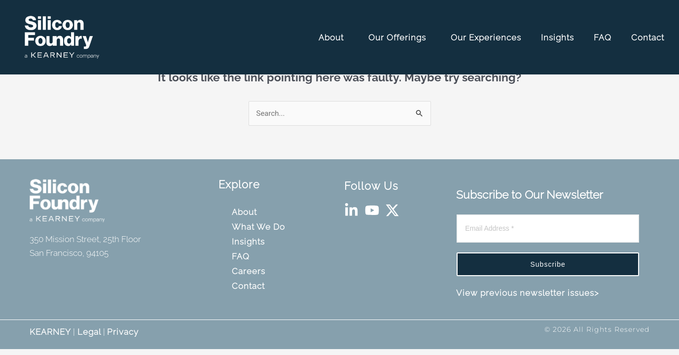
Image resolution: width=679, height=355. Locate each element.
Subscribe (548, 264)
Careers (249, 271)
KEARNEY (50, 332)
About (335, 37)
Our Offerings (401, 37)
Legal (88, 332)
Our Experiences (487, 37)
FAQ (603, 37)
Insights (558, 37)
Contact (649, 37)
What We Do (259, 227)
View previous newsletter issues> (527, 293)
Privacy (123, 332)
